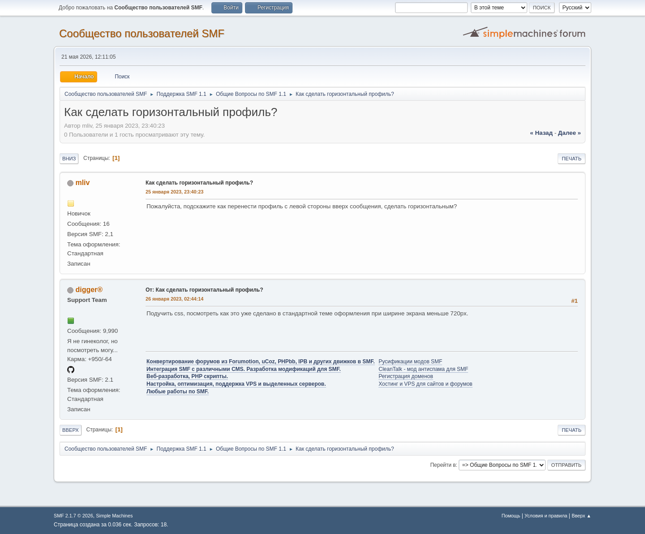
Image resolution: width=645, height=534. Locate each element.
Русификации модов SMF (410, 361)
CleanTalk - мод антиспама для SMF (423, 369)
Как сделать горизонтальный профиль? (199, 183)
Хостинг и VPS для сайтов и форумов (425, 384)
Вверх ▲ (581, 515)
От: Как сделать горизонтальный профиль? (204, 290)
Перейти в (443, 465)
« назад (541, 132)
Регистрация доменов (405, 376)
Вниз (69, 158)
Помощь (511, 515)
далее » (569, 132)
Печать (571, 158)
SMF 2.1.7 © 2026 (73, 515)
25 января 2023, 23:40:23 (174, 191)
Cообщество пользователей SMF (141, 33)
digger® (89, 289)
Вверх (70, 430)
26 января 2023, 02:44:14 (174, 298)
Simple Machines (114, 515)
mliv (82, 182)
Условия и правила (546, 515)
